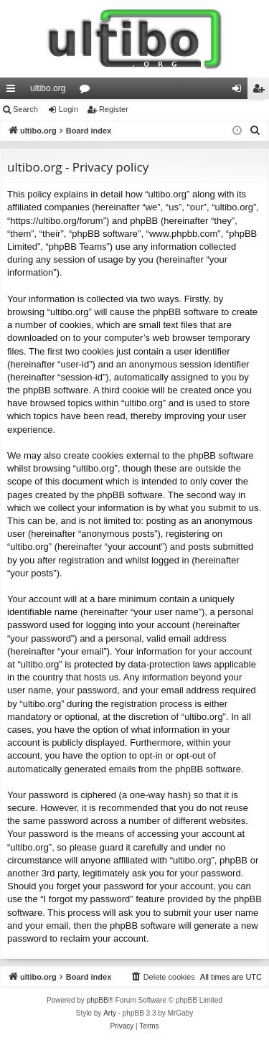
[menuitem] (255, 131)
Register (113, 109)
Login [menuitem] (239, 91)
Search (25, 109)
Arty (109, 1013)
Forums (87, 91)
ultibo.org (47, 88)
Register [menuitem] (261, 91)
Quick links (14, 91)
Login (68, 109)
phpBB (97, 1000)
